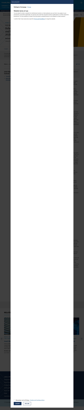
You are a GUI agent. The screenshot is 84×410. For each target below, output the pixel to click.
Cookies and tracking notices (37, 400)
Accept (17, 403)
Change (29, 7)
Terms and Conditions (39, 19)
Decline (27, 403)
